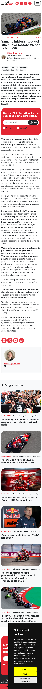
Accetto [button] (25, 669)
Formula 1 (10, 128)
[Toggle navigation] (37, 3)
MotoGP (23, 128)
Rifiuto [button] (25, 674)
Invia (33, 122)
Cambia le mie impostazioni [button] (25, 680)
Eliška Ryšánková (14, 53)
